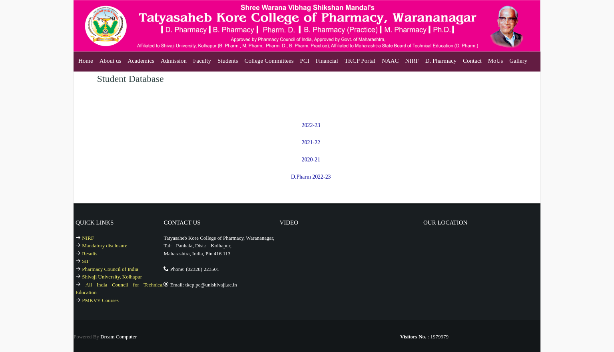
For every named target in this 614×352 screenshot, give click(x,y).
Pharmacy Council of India (110, 267)
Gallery (518, 61)
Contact (472, 61)
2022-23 (310, 125)
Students (227, 61)
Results (89, 252)
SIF (86, 260)
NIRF (412, 61)
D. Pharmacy (441, 61)
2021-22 (310, 142)
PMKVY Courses (100, 299)
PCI (304, 61)
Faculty (202, 61)
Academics (141, 61)
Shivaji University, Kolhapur (112, 275)
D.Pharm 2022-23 (311, 176)
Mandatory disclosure (104, 244)
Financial (327, 61)
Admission (174, 61)
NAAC (390, 61)
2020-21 (310, 159)
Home (85, 61)
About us (111, 61)
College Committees (269, 61)
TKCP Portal (360, 61)
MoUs (495, 61)
